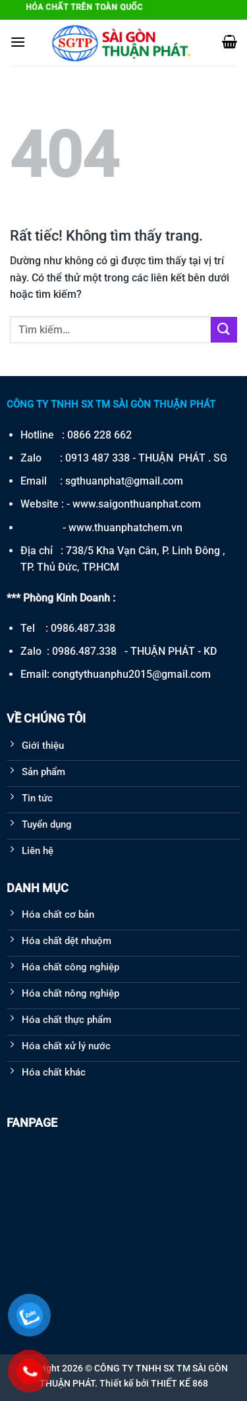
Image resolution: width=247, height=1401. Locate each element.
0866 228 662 (99, 435)
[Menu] (18, 41)
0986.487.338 (83, 628)
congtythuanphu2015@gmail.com (131, 674)
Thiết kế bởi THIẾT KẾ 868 (153, 1383)
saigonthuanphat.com (149, 504)
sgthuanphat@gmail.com (124, 481)
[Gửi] (224, 330)
